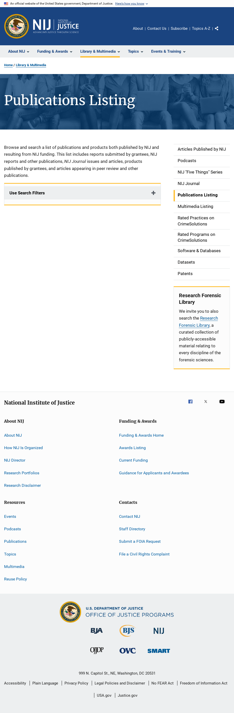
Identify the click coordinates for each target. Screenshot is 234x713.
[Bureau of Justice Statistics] (128, 638)
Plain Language (45, 683)
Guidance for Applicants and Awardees (154, 472)
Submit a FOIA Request (140, 541)
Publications (15, 541)
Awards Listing (132, 447)
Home (8, 65)
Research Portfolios (21, 472)
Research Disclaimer (22, 485)
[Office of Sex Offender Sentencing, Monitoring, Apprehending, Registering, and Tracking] (159, 654)
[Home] (56, 26)
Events (10, 516)
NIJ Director (14, 460)
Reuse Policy (15, 579)
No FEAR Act (162, 683)
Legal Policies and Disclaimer (120, 683)
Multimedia (14, 566)
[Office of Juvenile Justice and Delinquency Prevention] (96, 655)
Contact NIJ (129, 516)
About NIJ (13, 435)
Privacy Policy (76, 683)
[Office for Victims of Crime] (128, 654)
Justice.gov (127, 695)
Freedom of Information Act (203, 683)
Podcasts (12, 528)
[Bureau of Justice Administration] (97, 634)
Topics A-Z (201, 28)
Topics (10, 553)
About (138, 28)
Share (220, 32)
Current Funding (133, 460)
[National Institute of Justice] (159, 635)
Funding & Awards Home (141, 435)
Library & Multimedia (31, 65)
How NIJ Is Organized (23, 447)
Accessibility (15, 683)
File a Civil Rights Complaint (144, 553)
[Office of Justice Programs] (16, 26)
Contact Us (156, 28)
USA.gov (104, 695)
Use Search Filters (27, 192)
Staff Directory (132, 528)
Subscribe (179, 28)
